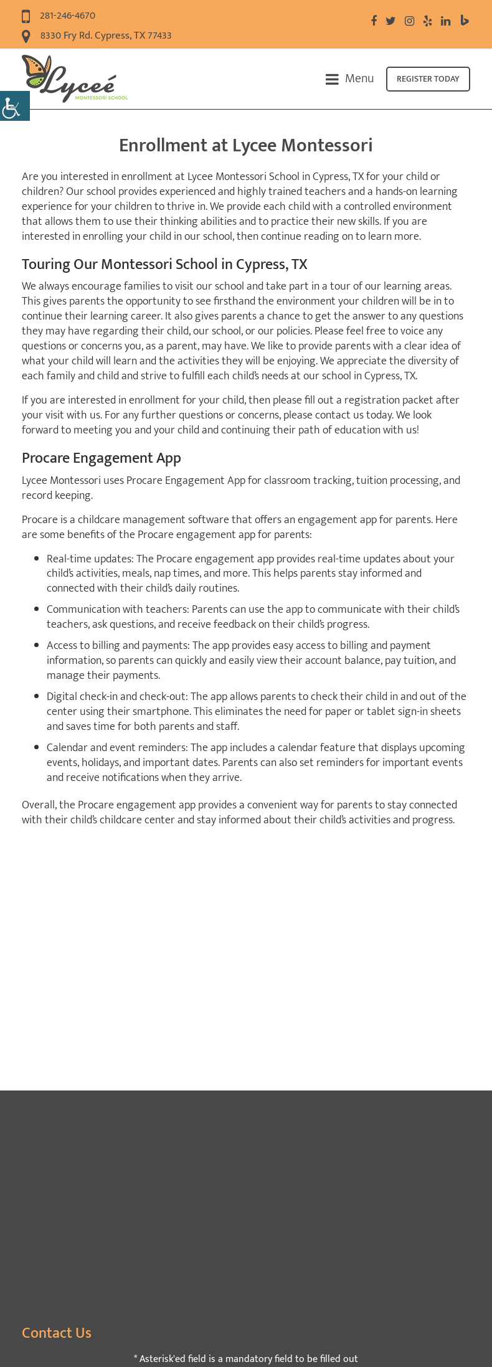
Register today (428, 79)
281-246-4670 (58, 16)
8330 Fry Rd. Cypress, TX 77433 (97, 36)
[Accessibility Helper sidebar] (15, 106)
